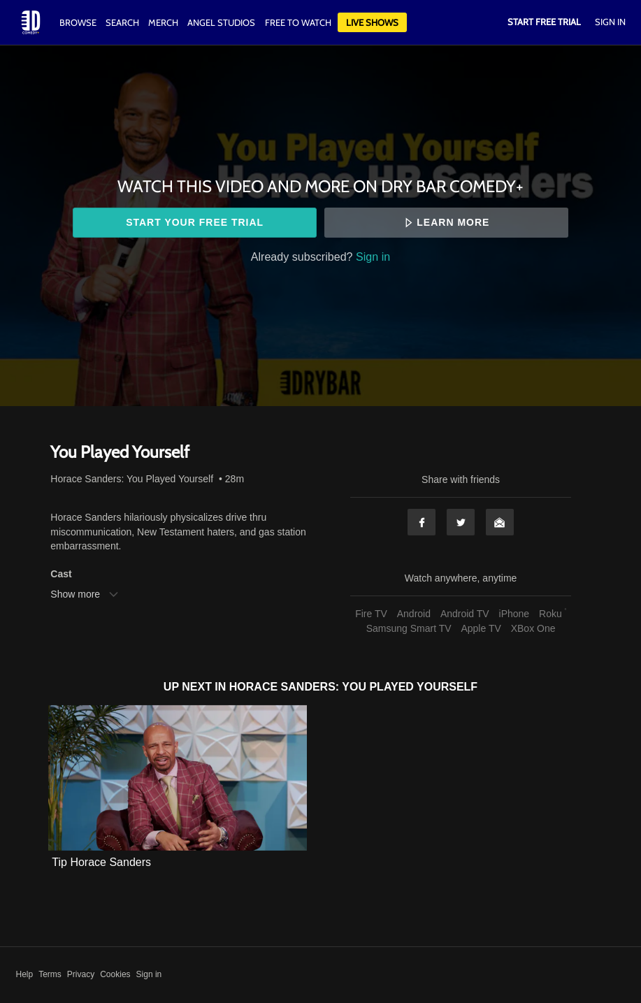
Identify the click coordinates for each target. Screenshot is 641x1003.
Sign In (610, 21)
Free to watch (298, 22)
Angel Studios (221, 22)
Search (123, 22)
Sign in (373, 256)
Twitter (460, 522)
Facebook (421, 522)
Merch (163, 22)
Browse (79, 22)
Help (25, 974)
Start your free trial (195, 222)
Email (499, 522)
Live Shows (372, 22)
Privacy (80, 974)
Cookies (115, 974)
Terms (50, 974)
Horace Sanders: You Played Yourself (131, 478)
